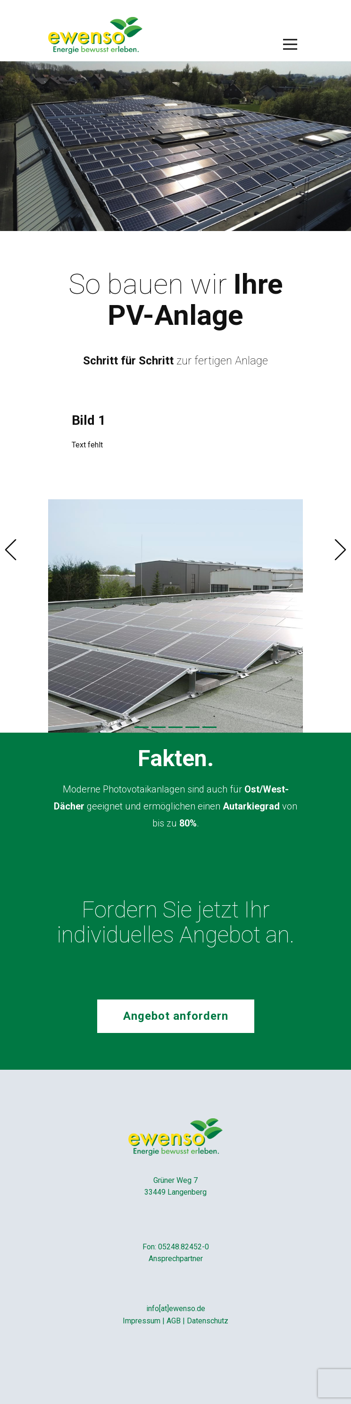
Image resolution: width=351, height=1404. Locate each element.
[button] (10, 550)
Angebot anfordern (175, 1016)
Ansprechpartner (176, 1258)
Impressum (141, 1320)
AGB (174, 1320)
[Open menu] (290, 44)
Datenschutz (207, 1320)
